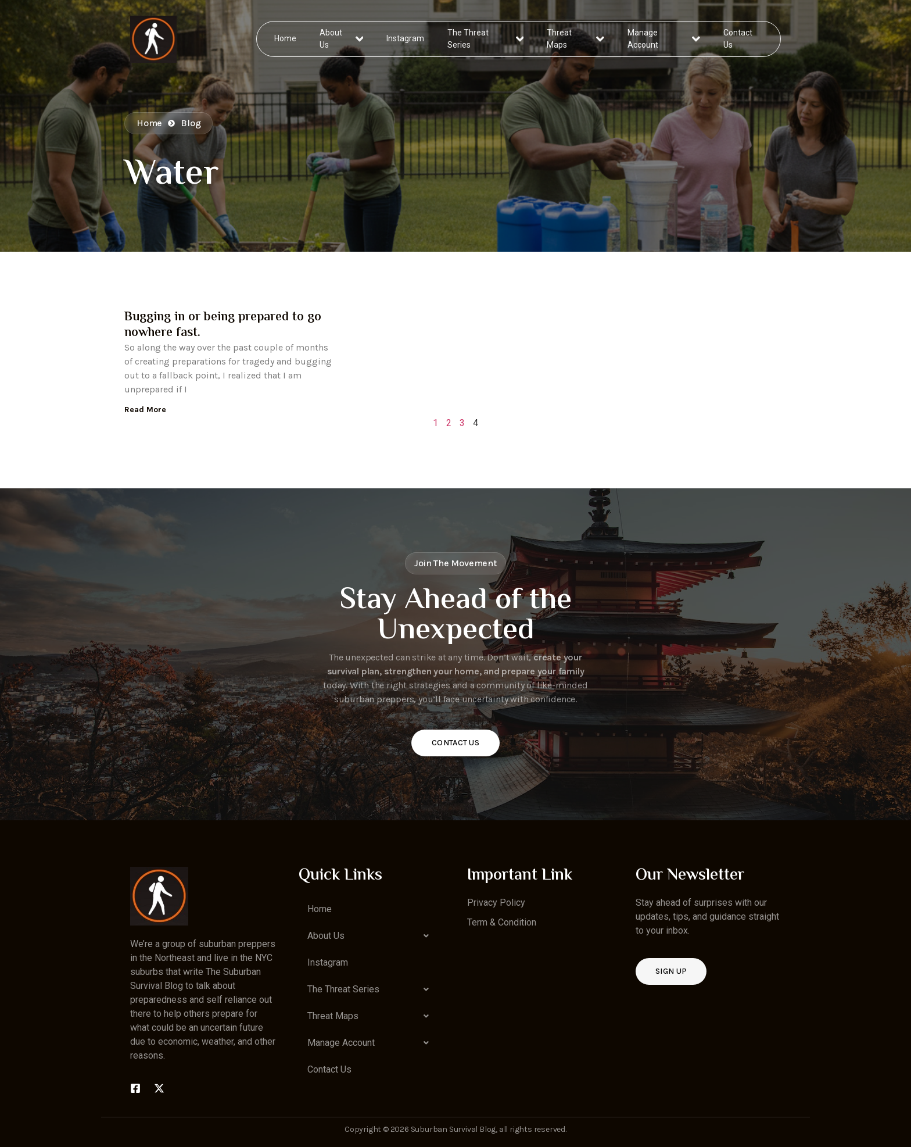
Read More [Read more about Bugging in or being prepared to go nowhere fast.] (145, 410)
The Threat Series (486, 38)
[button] (371, 936)
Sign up (671, 971)
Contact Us (737, 38)
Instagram (406, 38)
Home (286, 38)
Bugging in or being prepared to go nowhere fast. (222, 325)
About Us (342, 38)
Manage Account (663, 38)
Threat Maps (575, 38)
